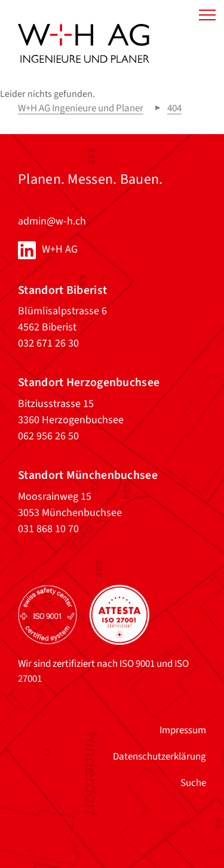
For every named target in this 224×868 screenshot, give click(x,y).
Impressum (182, 730)
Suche (193, 783)
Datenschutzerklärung (159, 756)
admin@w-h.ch (52, 221)
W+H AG (60, 249)
